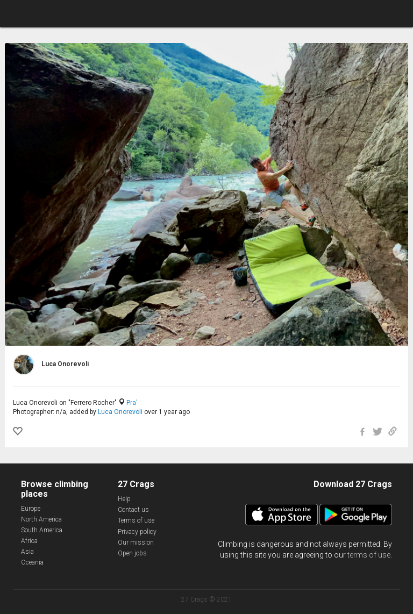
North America (41, 519)
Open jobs (132, 553)
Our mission (136, 542)
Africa (29, 541)
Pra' (132, 402)
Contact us (133, 509)
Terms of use (136, 520)
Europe (30, 508)
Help (124, 499)
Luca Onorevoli (120, 412)
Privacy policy (137, 532)
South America (41, 530)
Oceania (32, 562)
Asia (27, 551)
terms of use (368, 555)
